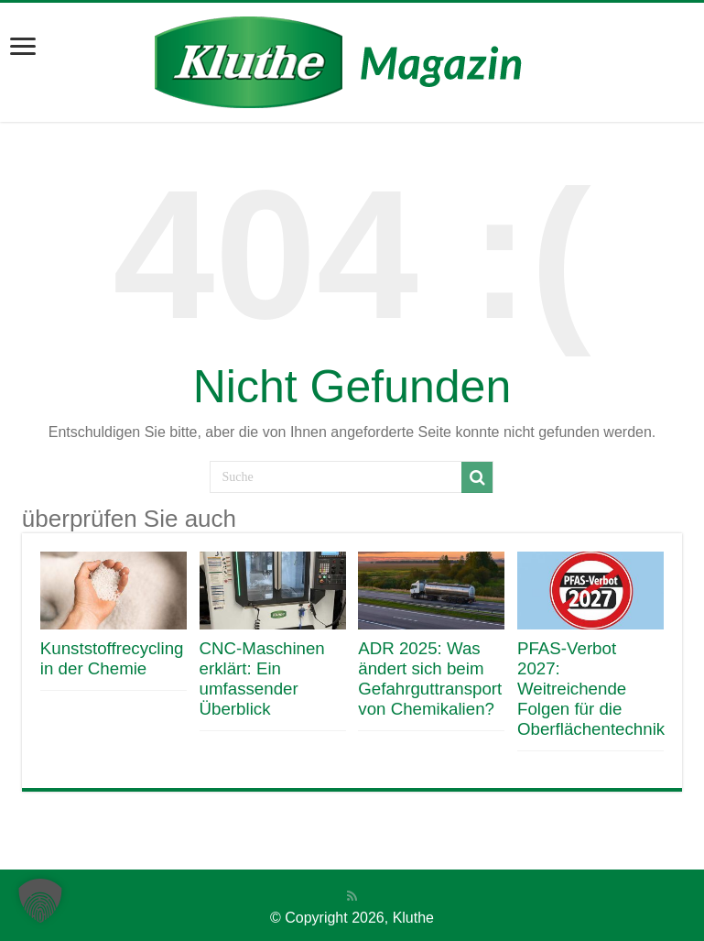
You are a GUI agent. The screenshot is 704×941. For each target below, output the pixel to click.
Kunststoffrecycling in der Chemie (112, 658)
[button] (40, 900)
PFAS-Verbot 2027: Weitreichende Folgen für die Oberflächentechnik (591, 689)
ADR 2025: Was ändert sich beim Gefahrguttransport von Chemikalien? (430, 678)
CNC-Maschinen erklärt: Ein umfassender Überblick (262, 678)
